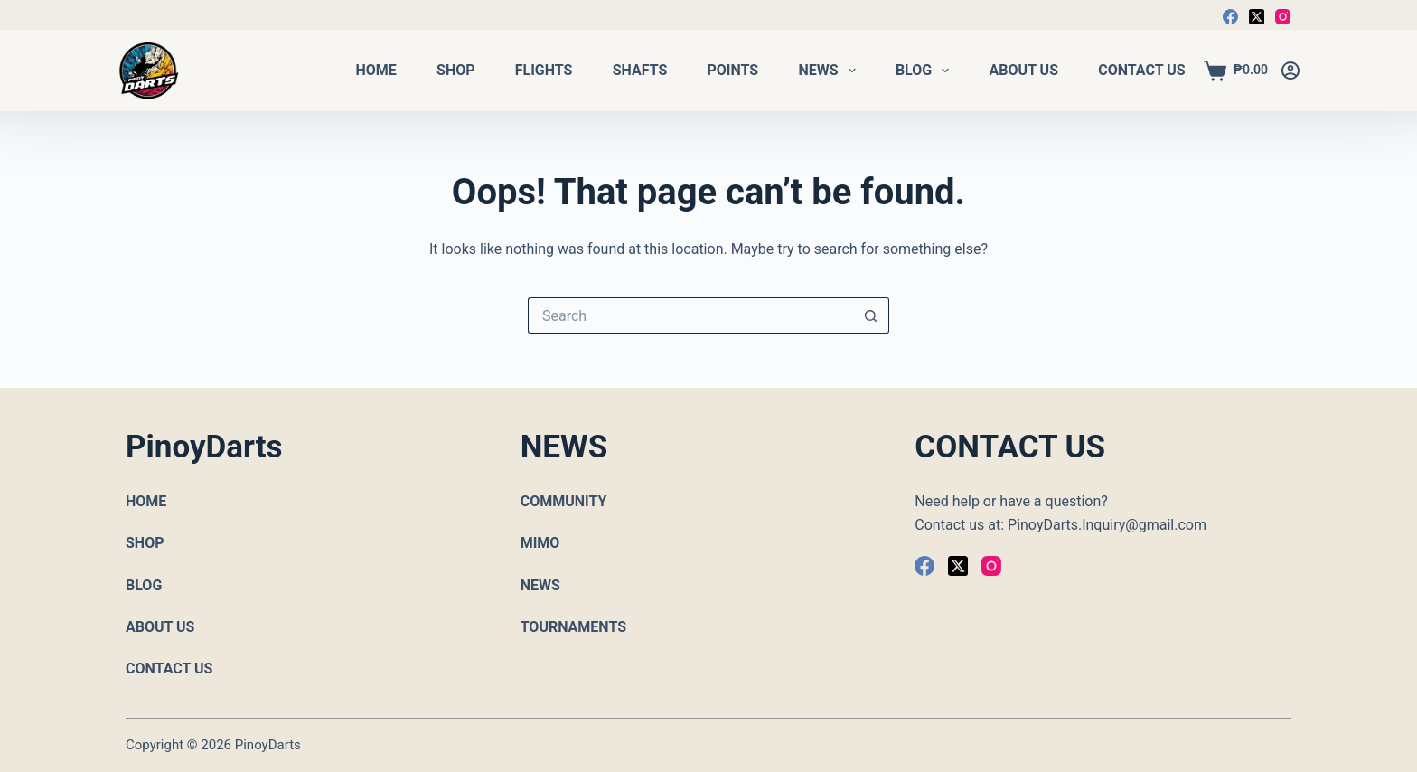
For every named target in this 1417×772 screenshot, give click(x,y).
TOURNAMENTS (573, 626)
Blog (923, 70)
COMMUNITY (564, 501)
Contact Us (1141, 70)
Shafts (640, 70)
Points (732, 70)
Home (376, 70)
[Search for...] (690, 315)
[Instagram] (1282, 16)
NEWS (540, 585)
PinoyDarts (268, 745)
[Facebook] (1230, 16)
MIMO (540, 542)
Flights (544, 70)
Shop (455, 70)
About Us (1024, 70)
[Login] (1290, 70)
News (826, 70)
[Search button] (871, 315)
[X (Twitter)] (1256, 16)
